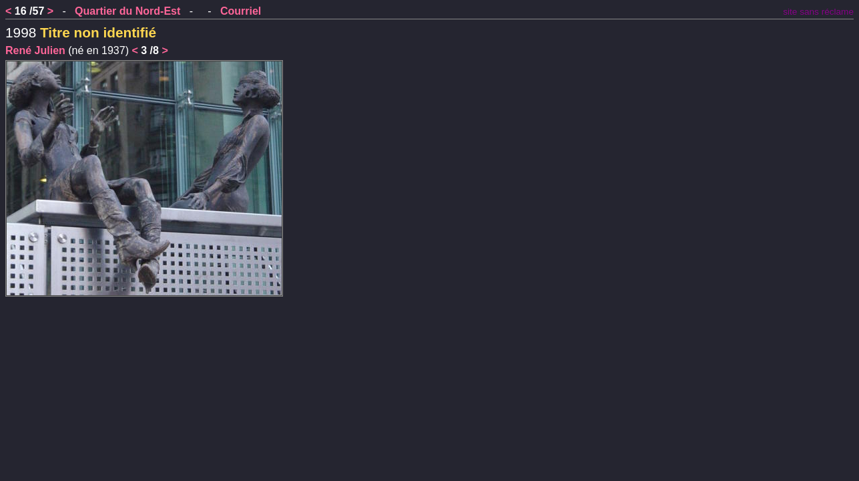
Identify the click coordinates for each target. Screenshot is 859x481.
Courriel (240, 11)
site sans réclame (818, 12)
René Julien (35, 50)
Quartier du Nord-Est (127, 11)
